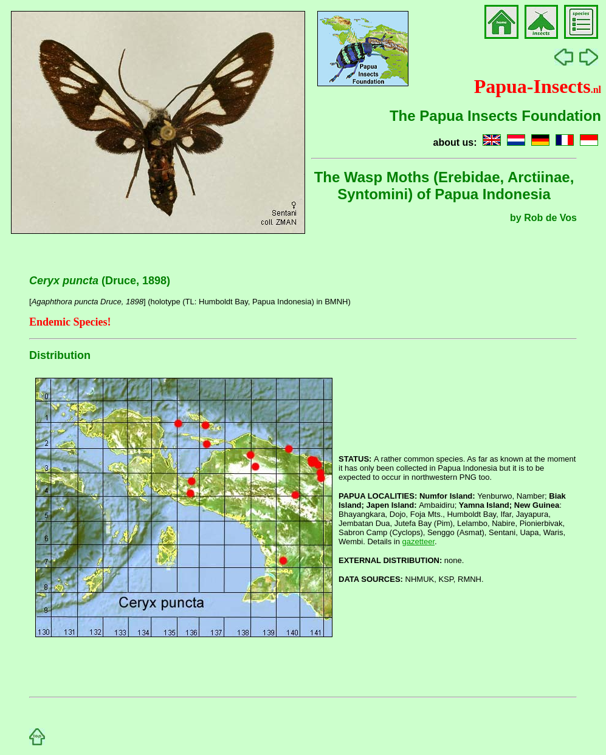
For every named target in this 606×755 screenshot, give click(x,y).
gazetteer (418, 541)
